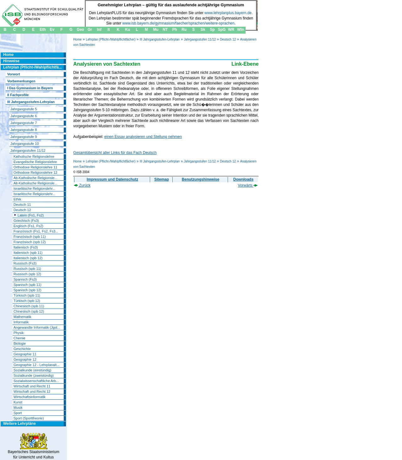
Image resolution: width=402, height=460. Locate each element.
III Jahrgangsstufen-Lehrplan (160, 39)
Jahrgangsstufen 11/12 (200, 39)
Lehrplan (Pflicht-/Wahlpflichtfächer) (110, 39)
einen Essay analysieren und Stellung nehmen (143, 136)
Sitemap (161, 179)
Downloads (243, 179)
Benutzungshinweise (200, 179)
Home (77, 39)
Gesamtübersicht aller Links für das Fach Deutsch (114, 153)
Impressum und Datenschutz (112, 179)
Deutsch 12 (228, 39)
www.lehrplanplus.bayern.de (228, 13)
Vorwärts (248, 185)
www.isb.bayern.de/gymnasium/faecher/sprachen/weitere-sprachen (178, 23)
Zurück (82, 185)
